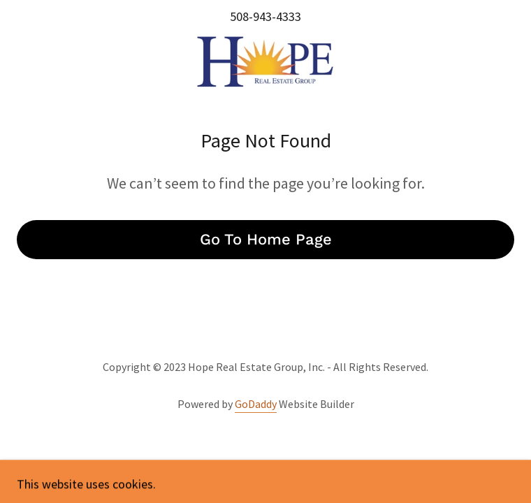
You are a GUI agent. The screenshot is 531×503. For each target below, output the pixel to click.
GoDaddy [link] (256, 404)
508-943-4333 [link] (265, 16)
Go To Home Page (266, 239)
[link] (265, 61)
